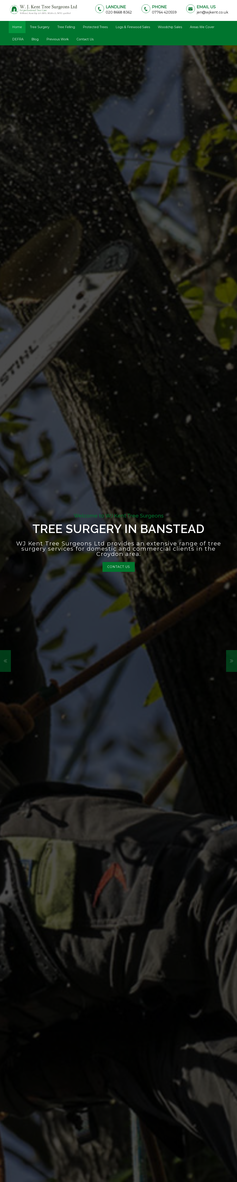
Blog (35, 39)
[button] (5, 661)
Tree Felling (66, 27)
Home (17, 27)
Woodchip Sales (170, 27)
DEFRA (18, 39)
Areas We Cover (202, 27)
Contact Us (85, 39)
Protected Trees (95, 27)
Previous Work (57, 39)
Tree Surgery (39, 27)
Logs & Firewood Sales (133, 27)
